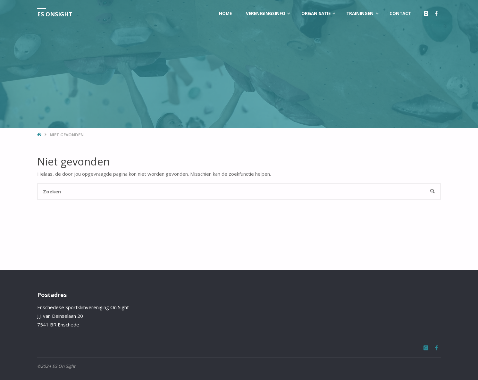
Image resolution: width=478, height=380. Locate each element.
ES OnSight (54, 14)
